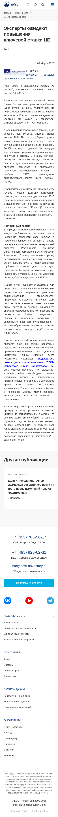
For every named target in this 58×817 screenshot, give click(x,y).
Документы (10, 676)
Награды (8, 732)
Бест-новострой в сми (15, 17)
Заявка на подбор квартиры (19, 639)
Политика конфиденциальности (29, 804)
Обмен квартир (12, 670)
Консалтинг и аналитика (17, 696)
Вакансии (9, 749)
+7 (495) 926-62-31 (29, 552)
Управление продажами (17, 701)
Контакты (9, 755)
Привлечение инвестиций (17, 707)
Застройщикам (14, 689)
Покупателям (13, 652)
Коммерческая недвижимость (20, 628)
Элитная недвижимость (16, 633)
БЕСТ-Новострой (13, 727)
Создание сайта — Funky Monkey (29, 811)
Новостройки (11, 622)
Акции (7, 659)
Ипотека (8, 665)
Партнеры (9, 744)
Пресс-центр (21, 13)
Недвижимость (14, 616)
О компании (12, 720)
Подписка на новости (29, 582)
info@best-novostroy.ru (28, 566)
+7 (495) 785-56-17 (29, 537)
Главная (6, 13)
